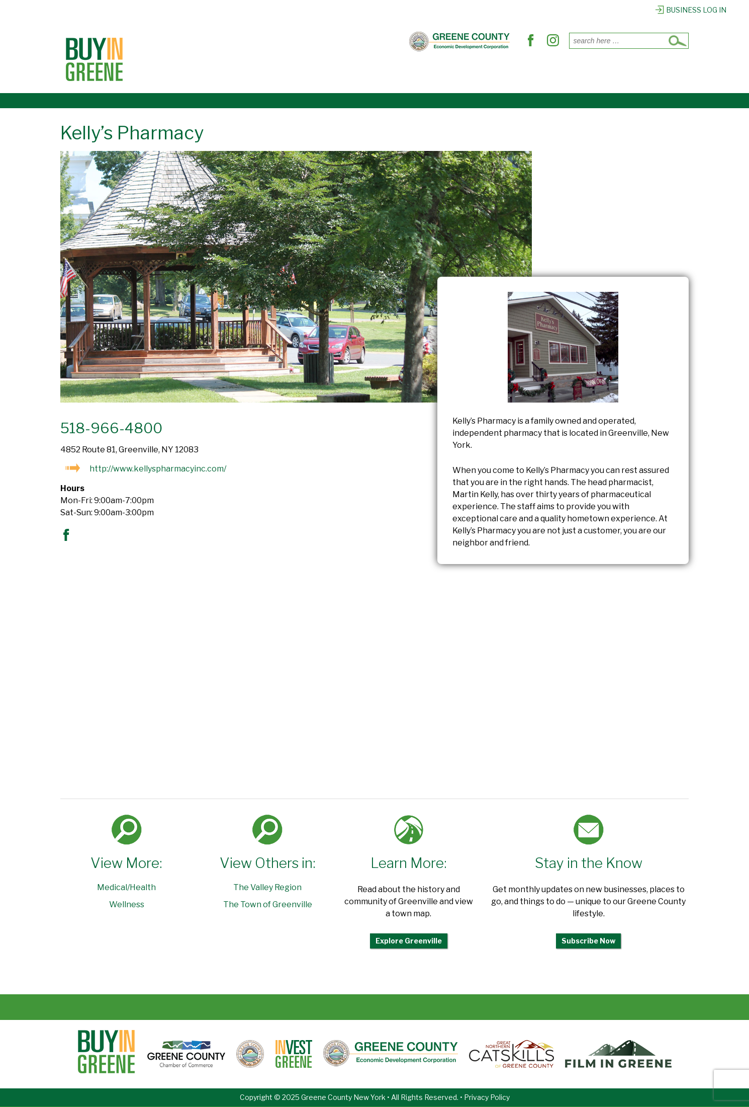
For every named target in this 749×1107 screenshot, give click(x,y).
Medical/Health (126, 887)
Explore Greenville (409, 940)
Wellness (126, 904)
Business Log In (690, 10)
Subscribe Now (588, 940)
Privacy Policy (487, 1097)
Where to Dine (291, 71)
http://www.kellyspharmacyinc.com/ (157, 468)
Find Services (370, 71)
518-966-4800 (111, 428)
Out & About (444, 71)
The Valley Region (267, 887)
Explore (504, 71)
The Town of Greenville (267, 904)
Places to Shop (209, 71)
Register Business (579, 71)
